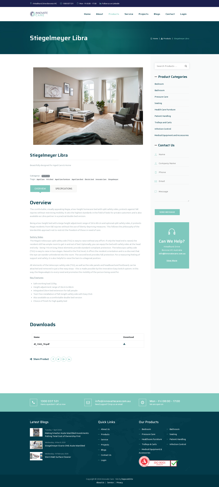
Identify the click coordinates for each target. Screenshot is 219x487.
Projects (143, 14)
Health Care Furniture (165, 109)
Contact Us (106, 455)
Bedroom (45, 176)
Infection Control (163, 129)
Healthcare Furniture (152, 439)
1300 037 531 (68, 3)
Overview (40, 188)
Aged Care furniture (62, 179)
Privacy (120, 482)
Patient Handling (163, 116)
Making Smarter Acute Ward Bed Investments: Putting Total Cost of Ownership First (67, 434)
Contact (170, 14)
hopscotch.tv (127, 479)
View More (171, 260)
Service (129, 14)
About (99, 14)
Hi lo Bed (49, 179)
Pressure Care (161, 97)
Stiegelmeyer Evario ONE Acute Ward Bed (65, 445)
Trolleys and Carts (163, 122)
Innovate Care (101, 179)
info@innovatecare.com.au (172, 253)
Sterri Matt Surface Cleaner (58, 457)
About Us (105, 429)
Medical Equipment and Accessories (172, 135)
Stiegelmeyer (113, 179)
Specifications (63, 188)
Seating (158, 103)
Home (87, 14)
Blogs (157, 14)
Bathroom (160, 90)
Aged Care (41, 179)
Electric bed (89, 179)
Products (114, 14)
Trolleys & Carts (149, 444)
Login (183, 14)
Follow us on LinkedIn (110, 3)
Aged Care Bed (77, 179)
